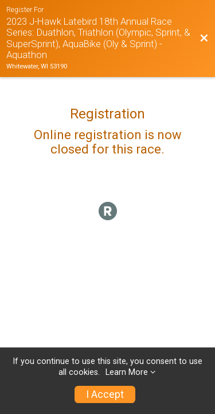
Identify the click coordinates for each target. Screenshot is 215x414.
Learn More (126, 372)
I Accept (105, 394)
